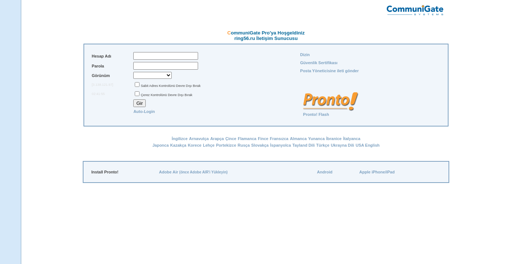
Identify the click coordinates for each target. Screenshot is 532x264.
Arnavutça (199, 138)
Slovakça (260, 145)
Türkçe (323, 145)
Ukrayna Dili (342, 145)
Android (324, 172)
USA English (368, 145)
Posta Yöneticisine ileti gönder (329, 71)
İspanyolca (280, 145)
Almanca (298, 138)
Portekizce (226, 145)
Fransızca (279, 138)
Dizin (305, 54)
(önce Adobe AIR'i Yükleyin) (203, 172)
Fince (263, 138)
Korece (194, 145)
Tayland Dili (304, 145)
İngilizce (179, 138)
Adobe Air (168, 172)
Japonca (160, 145)
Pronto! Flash (316, 114)
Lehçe (209, 145)
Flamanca (247, 138)
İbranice (334, 138)
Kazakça (178, 145)
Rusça (244, 145)
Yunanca (316, 138)
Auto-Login (144, 111)
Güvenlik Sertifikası (319, 62)
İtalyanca (351, 138)
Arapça (217, 138)
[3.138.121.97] (103, 85)
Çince (230, 138)
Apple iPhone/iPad (377, 172)
